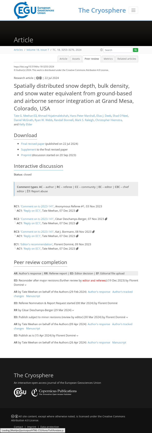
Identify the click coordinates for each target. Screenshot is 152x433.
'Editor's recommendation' (36, 244)
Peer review (92, 58)
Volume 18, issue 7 (37, 49)
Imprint (31, 427)
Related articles (126, 58)
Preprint (26, 155)
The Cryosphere (102, 10)
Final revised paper (33, 143)
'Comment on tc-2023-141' (37, 206)
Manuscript (33, 296)
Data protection (49, 427)
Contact (18, 427)
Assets (76, 58)
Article (63, 58)
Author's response (99, 291)
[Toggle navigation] (133, 10)
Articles (18, 49)
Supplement (28, 149)
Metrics (108, 58)
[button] (101, 49)
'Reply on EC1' (32, 210)
